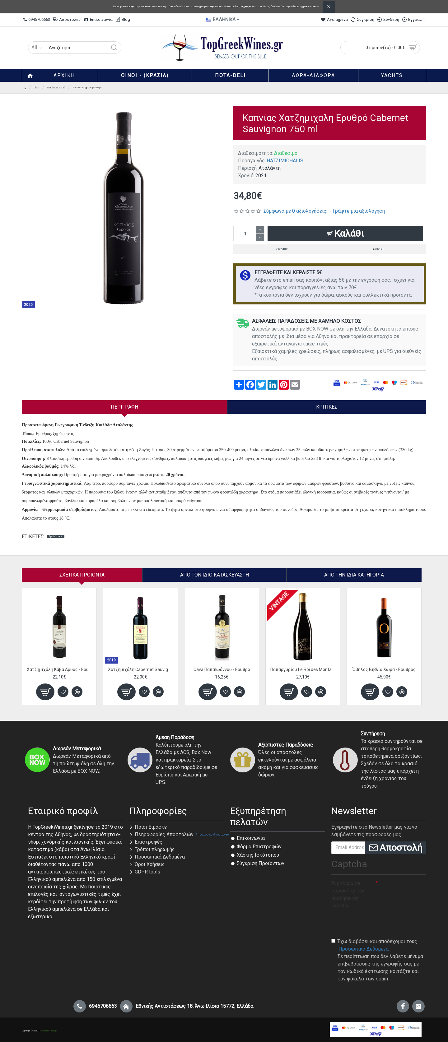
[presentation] (378, 923)
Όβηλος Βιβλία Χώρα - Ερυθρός (384, 669)
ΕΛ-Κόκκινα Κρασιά (56, 87)
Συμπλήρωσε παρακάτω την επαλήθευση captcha (347, 894)
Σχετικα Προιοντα (82, 575)
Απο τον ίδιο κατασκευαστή (214, 575)
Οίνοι (36, 87)
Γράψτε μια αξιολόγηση (359, 211)
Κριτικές (326, 407)
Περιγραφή (124, 407)
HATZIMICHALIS (285, 161)
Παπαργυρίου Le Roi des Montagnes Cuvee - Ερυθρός (302, 669)
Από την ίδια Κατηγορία (354, 575)
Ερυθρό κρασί (55, 536)
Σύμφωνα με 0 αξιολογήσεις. (295, 211)
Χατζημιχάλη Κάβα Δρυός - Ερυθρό (59, 669)
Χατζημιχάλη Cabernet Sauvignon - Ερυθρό (140, 669)
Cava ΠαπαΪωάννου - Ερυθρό (222, 669)
